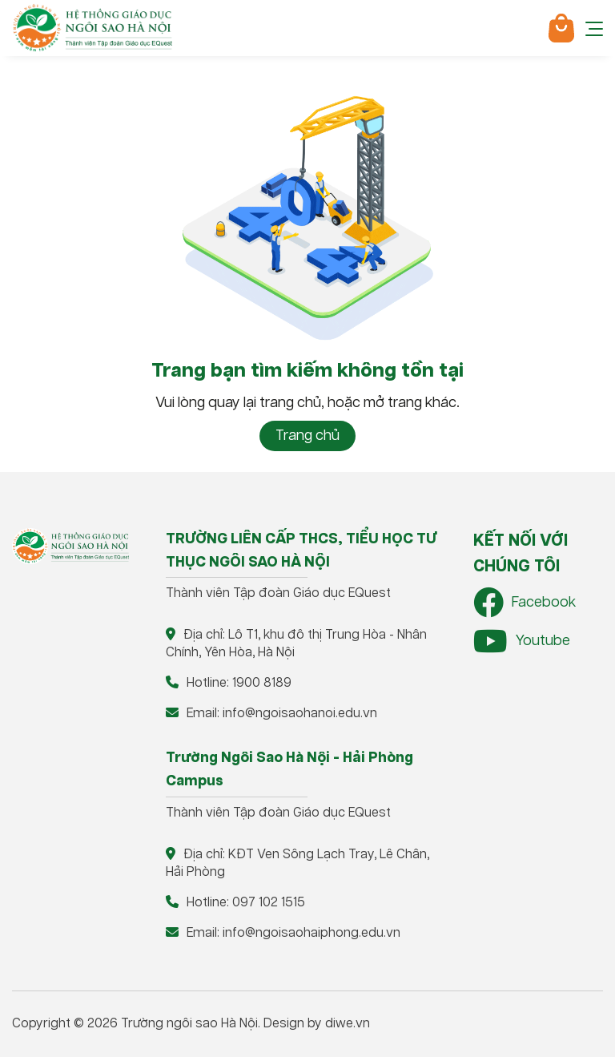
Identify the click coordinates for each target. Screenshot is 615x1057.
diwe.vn (347, 1024)
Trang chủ (307, 436)
